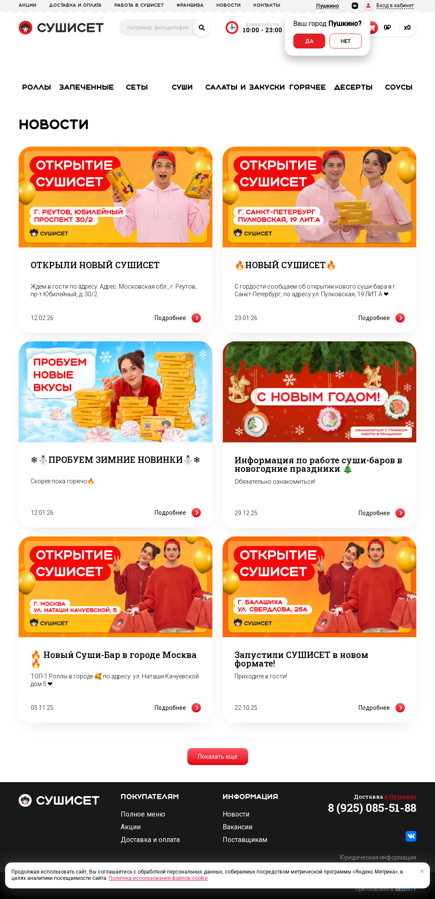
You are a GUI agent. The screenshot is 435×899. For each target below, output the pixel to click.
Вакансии (237, 827)
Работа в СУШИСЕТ (139, 5)
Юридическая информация (378, 857)
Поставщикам (245, 840)
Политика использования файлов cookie (158, 878)
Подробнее (179, 318)
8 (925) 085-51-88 (372, 807)
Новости (236, 814)
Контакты (266, 5)
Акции (131, 827)
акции (27, 5)
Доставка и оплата (150, 840)
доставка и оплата (75, 5)
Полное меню (143, 814)
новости (228, 5)
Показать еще (217, 756)
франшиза (189, 5)
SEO (405, 889)
